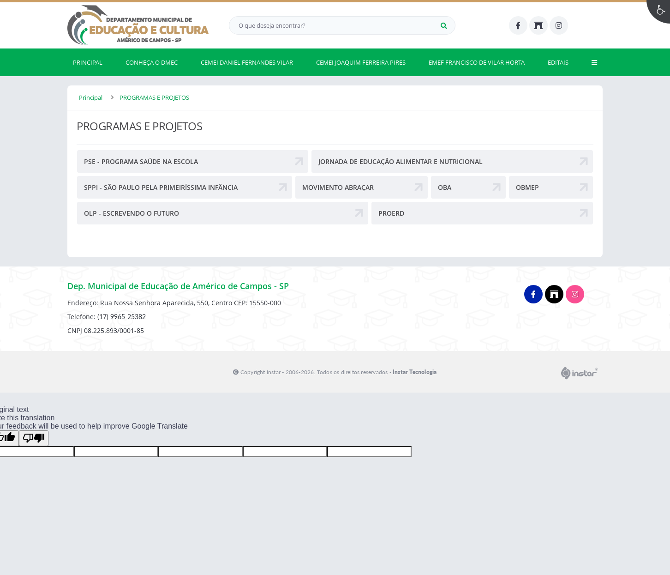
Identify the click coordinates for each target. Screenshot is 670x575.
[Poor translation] (33, 438)
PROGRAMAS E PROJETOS (154, 97)
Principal (90, 97)
